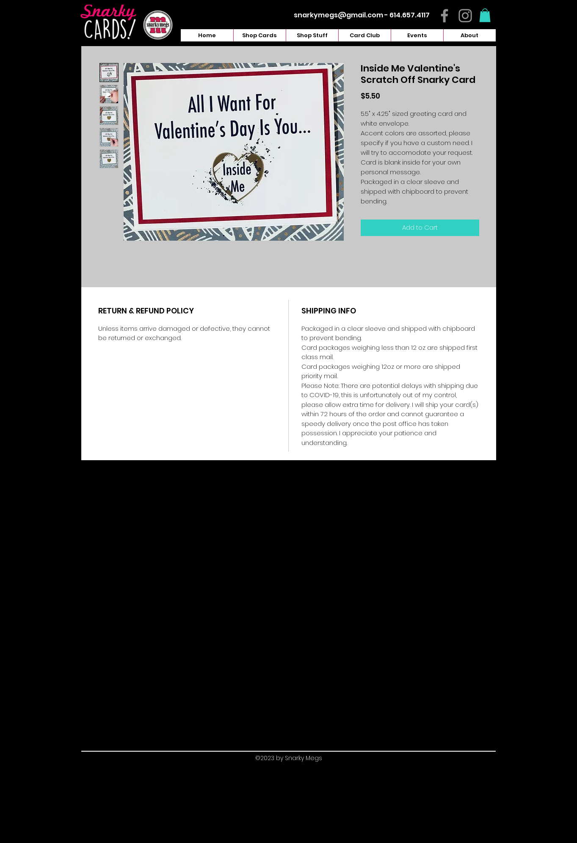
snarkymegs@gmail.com (338, 15)
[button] (485, 15)
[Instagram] (465, 16)
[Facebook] (444, 16)
